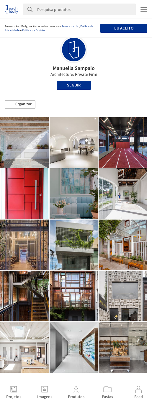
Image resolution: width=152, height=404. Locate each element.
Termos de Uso (70, 26)
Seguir (74, 85)
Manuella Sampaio (74, 68)
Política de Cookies (33, 30)
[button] (20, 104)
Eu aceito (123, 28)
